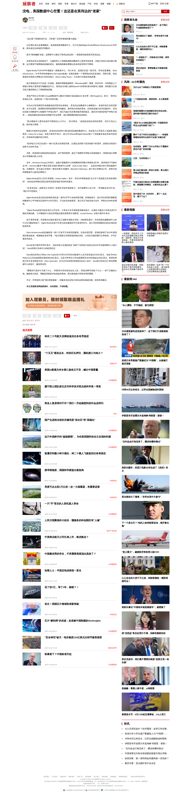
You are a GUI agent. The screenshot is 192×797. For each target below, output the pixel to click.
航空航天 (113, 347)
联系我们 (46, 776)
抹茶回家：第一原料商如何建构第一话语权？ (147, 758)
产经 (89, 4)
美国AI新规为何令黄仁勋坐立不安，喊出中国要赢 (71, 369)
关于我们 (55, 776)
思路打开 (113, 364)
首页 (41, 4)
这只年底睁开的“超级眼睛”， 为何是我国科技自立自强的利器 (78, 436)
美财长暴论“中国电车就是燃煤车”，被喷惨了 (144, 607)
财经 (54, 4)
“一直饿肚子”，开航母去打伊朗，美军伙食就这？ (152, 58)
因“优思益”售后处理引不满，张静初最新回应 (144, 633)
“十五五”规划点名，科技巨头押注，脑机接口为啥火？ (74, 353)
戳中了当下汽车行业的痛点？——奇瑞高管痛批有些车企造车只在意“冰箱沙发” (150, 135)
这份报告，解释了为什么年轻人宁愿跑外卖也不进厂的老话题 (150, 147)
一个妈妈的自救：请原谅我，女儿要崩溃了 (150, 100)
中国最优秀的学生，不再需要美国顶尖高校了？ (70, 553)
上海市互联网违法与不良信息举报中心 (115, 790)
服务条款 (71, 776)
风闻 (47, 4)
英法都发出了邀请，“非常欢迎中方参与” (152, 37)
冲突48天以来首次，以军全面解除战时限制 (143, 389)
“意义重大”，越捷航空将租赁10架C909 (140, 552)
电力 (32, 321)
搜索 (165, 11)
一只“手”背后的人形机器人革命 (61, 503)
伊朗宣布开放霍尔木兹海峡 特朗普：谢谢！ (143, 415)
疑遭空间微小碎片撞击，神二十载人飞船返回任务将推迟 (75, 453)
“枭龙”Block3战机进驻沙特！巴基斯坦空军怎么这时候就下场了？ (150, 124)
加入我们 (96, 776)
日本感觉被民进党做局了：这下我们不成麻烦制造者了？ (151, 26)
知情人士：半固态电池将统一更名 (63, 570)
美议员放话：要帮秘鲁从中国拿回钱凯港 (151, 69)
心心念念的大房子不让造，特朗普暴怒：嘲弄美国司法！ (151, 47)
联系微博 (88, 776)
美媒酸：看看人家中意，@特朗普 (138, 688)
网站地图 (105, 776)
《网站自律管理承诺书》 (138, 776)
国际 (60, 4)
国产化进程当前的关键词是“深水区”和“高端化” (70, 419)
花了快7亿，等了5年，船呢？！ (62, 587)
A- (48, 32)
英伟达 (37, 321)
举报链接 (113, 776)
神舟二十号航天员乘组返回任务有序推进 (67, 336)
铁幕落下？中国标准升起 (58, 654)
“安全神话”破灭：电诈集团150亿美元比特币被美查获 (73, 637)
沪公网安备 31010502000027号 (74, 790)
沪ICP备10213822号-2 (51, 781)
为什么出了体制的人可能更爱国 (147, 87)
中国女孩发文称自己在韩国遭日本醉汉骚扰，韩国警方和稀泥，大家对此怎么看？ (150, 183)
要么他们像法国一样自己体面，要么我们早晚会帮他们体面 (150, 171)
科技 (96, 4)
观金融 (82, 4)
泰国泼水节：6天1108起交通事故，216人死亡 (144, 714)
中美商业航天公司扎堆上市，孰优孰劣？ (67, 537)
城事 (102, 4)
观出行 (74, 4)
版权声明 (63, 776)
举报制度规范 (123, 776)
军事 (66, 4)
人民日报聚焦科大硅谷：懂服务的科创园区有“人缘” (73, 520)
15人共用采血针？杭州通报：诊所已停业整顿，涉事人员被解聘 (155, 728)
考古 (115, 414)
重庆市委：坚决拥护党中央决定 (140, 763)
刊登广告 (80, 776)
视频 (109, 4)
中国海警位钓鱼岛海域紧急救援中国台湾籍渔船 (148, 753)
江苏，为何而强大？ (142, 158)
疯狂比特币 (112, 648)
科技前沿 (113, 481)
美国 (28, 321)
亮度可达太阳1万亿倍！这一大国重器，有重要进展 (72, 486)
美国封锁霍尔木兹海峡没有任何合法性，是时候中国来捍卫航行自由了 (150, 112)
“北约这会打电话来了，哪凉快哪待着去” (141, 441)
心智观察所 (112, 380)
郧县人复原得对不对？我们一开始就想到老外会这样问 (74, 403)
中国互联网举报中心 (93, 790)
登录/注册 (164, 3)
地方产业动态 (112, 531)
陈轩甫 (31, 18)
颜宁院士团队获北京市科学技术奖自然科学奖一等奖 (73, 386)
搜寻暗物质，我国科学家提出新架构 (64, 470)
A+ (54, 32)
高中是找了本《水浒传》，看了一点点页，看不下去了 (150, 195)
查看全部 (165, 19)
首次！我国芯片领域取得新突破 (62, 603)
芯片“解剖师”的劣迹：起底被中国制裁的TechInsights (73, 620)
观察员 (121, 4)
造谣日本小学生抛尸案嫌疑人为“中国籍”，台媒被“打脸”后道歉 (155, 733)
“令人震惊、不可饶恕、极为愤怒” (138, 305)
